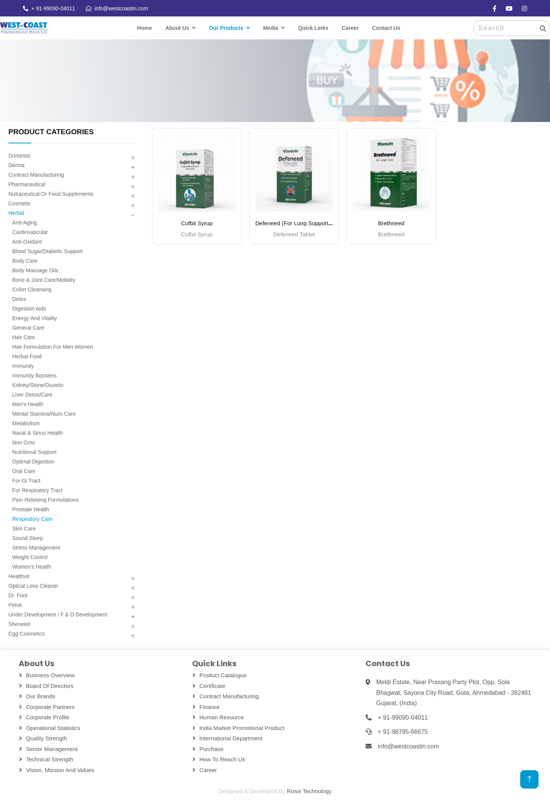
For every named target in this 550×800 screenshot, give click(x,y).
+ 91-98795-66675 (403, 731)
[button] (132, 158)
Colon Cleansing (32, 289)
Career (350, 28)
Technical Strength (49, 759)
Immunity (23, 366)
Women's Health (31, 567)
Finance (209, 707)
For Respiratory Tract (37, 490)
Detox (19, 299)
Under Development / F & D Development (57, 614)
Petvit (15, 605)
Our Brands (40, 696)
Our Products (226, 28)
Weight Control (29, 557)
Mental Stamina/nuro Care (44, 414)
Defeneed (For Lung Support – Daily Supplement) (319, 223)
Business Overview (50, 675)
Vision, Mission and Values (60, 770)
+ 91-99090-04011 (53, 8)
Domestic (19, 156)
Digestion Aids (29, 309)
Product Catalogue (223, 675)
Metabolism (26, 423)
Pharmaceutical (26, 184)
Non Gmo (23, 442)
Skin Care (24, 528)
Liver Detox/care (32, 395)
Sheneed (19, 624)
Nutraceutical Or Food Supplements (51, 194)
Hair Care (23, 337)
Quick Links (313, 28)
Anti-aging (24, 223)
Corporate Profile (47, 717)
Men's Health (27, 404)
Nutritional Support (34, 452)
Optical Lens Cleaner (33, 586)
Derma (16, 165)
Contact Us (386, 28)
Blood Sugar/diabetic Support (47, 251)
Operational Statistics (53, 728)
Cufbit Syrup (197, 223)
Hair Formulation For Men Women (52, 347)
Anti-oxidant (27, 242)
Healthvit (18, 576)
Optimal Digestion (33, 462)
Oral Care (24, 471)
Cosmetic (19, 203)
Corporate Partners (50, 707)
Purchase (211, 749)
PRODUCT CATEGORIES (51, 132)
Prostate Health (30, 509)
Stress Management (36, 548)
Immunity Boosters (34, 375)
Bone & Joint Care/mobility (43, 280)
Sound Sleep (27, 538)
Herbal (16, 213)
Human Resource (221, 717)
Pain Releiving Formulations (45, 500)
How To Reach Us (222, 759)
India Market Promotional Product (242, 728)
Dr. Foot (18, 595)
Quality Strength (46, 738)
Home (144, 28)
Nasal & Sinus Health (37, 433)
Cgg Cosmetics (26, 634)
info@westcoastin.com (121, 8)
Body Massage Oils (35, 270)
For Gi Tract (26, 481)
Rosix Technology (309, 791)
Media (270, 28)
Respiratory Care (32, 519)
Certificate (212, 686)
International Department (230, 738)
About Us (177, 28)
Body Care (24, 261)
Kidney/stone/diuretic (38, 385)
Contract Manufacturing (36, 175)
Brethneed (391, 223)
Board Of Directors (49, 686)
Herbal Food (27, 356)
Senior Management (52, 749)
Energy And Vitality (34, 318)
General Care (28, 328)
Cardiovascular (30, 232)
